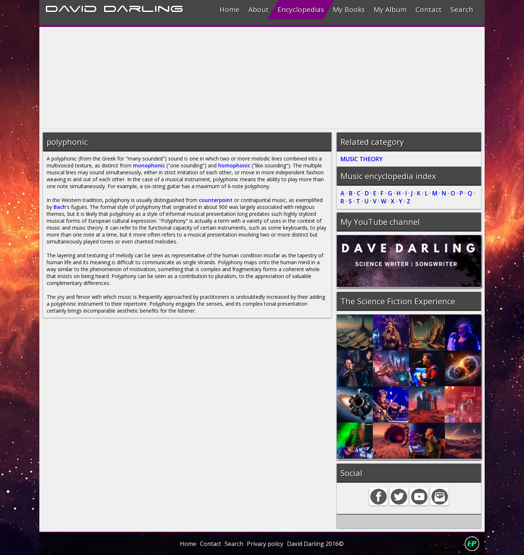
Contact (428, 9)
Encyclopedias (300, 9)
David (71, 7)
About (258, 9)
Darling (143, 7)
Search (461, 9)
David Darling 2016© (315, 544)
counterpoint (216, 200)
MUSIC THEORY (361, 159)
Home (230, 9)
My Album (390, 9)
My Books (349, 9)
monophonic (149, 165)
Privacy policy (265, 544)
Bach (60, 206)
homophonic (234, 165)
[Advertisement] (257, 78)
